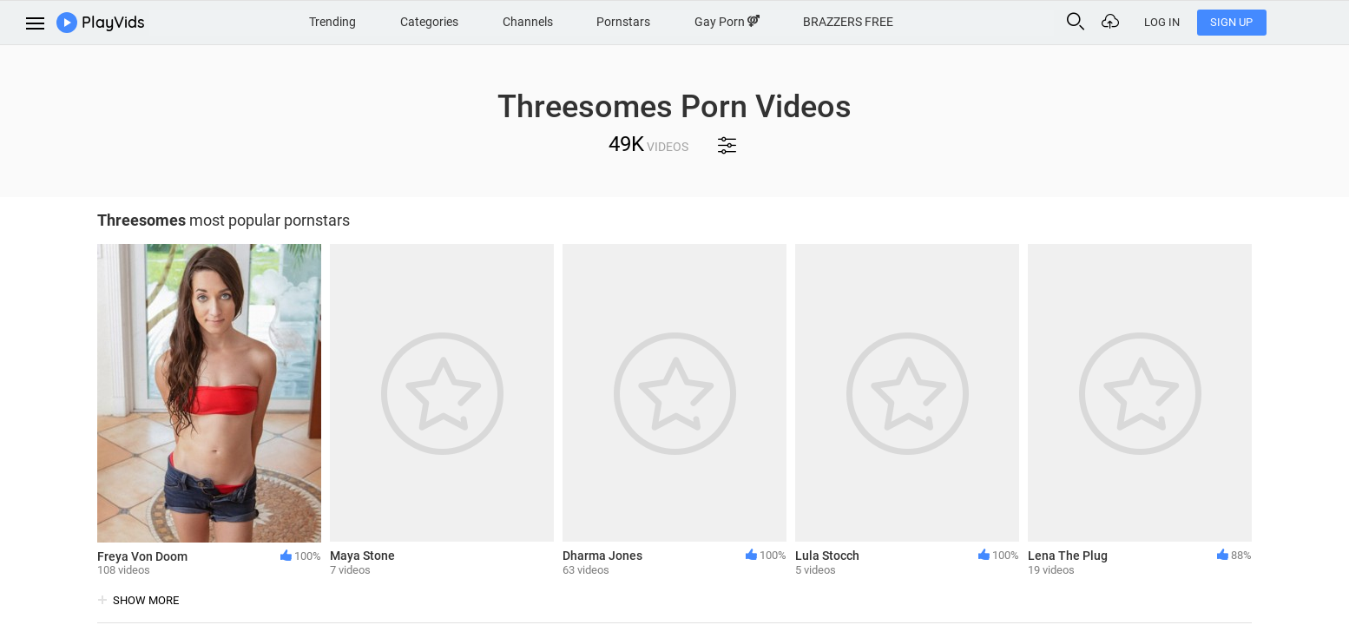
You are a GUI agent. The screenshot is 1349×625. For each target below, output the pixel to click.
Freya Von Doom (142, 556)
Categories (457, 21)
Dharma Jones (602, 555)
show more (146, 600)
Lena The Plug (1068, 555)
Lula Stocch (827, 555)
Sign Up (1297, 22)
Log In (1228, 22)
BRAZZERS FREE (889, 21)
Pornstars (658, 21)
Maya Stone (362, 555)
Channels (558, 21)
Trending (357, 21)
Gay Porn (764, 21)
